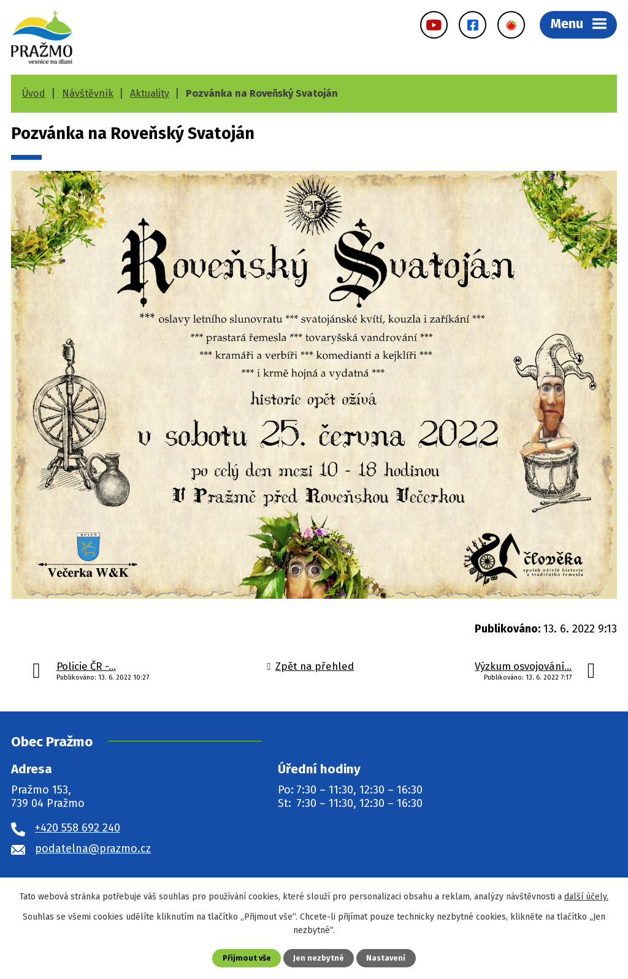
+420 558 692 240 (77, 828)
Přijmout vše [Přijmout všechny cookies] (247, 957)
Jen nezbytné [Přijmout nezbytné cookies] (318, 957)
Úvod (33, 93)
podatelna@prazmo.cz (93, 848)
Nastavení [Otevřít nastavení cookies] (385, 957)
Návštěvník (87, 93)
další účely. (586, 896)
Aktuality (149, 93)
